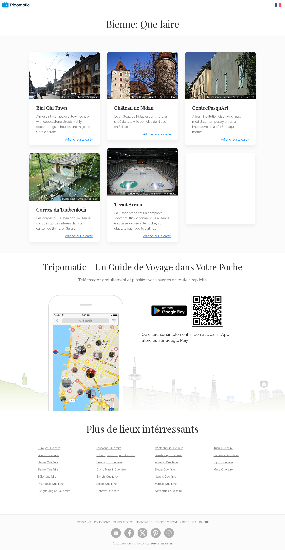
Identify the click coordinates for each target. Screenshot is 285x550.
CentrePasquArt (211, 107)
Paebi (94, 197)
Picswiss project (244, 96)
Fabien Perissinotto (165, 192)
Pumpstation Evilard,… (75, 197)
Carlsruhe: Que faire (226, 453)
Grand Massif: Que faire (111, 468)
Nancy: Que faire (165, 475)
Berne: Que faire (48, 461)
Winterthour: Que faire (169, 446)
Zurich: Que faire (107, 475)
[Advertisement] (220, 188)
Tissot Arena (128, 203)
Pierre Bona (169, 96)
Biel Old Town (52, 107)
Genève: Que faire (107, 489)
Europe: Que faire (49, 446)
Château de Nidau (134, 107)
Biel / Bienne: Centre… (219, 96)
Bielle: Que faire (165, 468)
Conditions (102, 520)
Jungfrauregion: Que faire (54, 489)
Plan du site (200, 520)
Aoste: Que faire (106, 482)
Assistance (84, 520)
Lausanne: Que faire (108, 446)
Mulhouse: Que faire (51, 482)
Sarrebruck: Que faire (168, 489)
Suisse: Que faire (48, 453)
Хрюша (93, 96)
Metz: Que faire (223, 468)
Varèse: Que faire (166, 482)
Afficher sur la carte (78, 139)
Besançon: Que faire (109, 461)
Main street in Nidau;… (73, 96)
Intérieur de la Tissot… (138, 192)
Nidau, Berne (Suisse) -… (144, 96)
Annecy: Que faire (166, 461)
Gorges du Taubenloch (61, 208)
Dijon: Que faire (223, 461)
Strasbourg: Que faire (168, 453)
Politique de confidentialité (132, 520)
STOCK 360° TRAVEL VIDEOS (172, 520)
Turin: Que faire (223, 446)
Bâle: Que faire (47, 475)
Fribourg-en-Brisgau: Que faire (115, 453)
